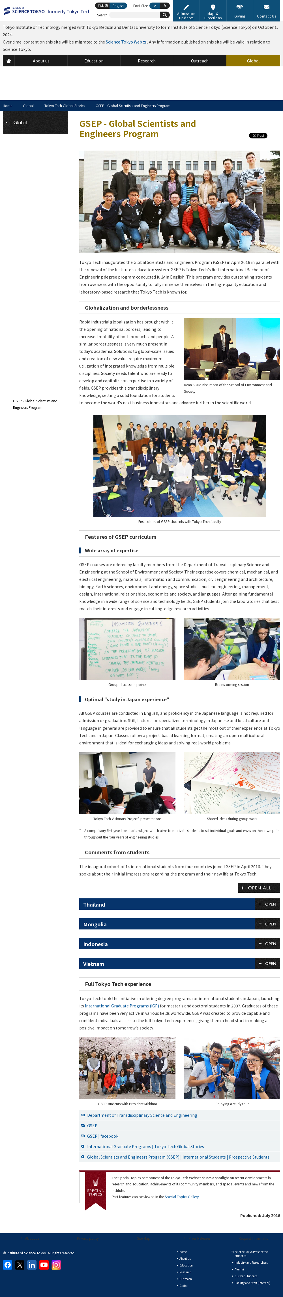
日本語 (103, 5)
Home (7, 105)
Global (28, 105)
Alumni (239, 1269)
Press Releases (199, 1238)
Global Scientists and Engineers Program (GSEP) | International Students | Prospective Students (178, 1157)
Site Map (143, 1238)
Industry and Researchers (251, 1262)
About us (32, 1238)
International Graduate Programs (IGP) (122, 1006)
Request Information (255, 1238)
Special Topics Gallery (182, 1196)
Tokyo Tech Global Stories (64, 105)
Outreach (185, 1279)
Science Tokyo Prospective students (251, 1254)
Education (186, 1265)
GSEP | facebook (102, 1136)
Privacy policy (88, 1238)
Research (185, 1272)
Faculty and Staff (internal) (252, 1283)
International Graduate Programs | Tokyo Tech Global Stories (145, 1146)
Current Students (246, 1276)
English (118, 5)
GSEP (92, 1125)
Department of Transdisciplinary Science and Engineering (142, 1115)
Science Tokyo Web (124, 42)
